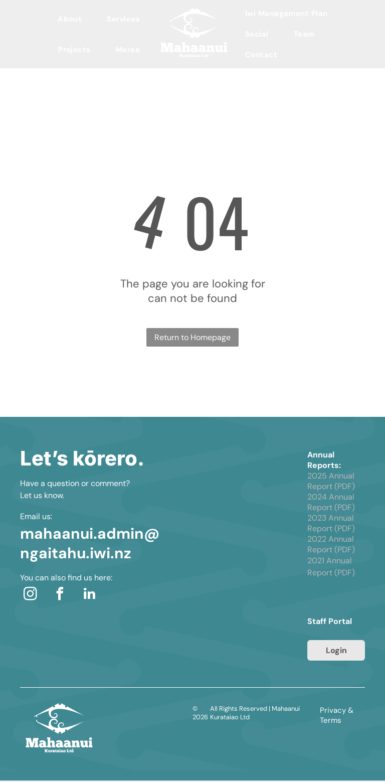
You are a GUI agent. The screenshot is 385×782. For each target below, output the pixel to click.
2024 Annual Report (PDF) (331, 502)
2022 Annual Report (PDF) (331, 544)
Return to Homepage (192, 337)
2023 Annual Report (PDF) (331, 523)
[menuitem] (69, 19)
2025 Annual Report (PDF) (331, 481)
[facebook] (60, 595)
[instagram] (30, 595)
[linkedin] (89, 595)
